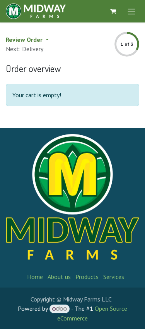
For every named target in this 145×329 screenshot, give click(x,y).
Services (113, 277)
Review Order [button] (25, 39)
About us (59, 277)
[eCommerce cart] (113, 11)
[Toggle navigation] (131, 11)
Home (35, 277)
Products (87, 277)
